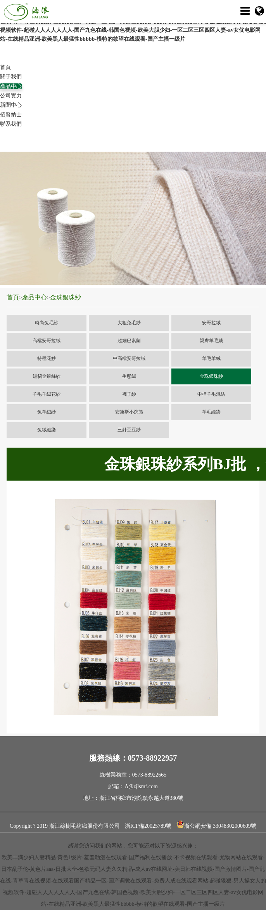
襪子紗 (129, 394)
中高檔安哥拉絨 (129, 358)
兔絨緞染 (46, 430)
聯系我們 (11, 124)
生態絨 (129, 376)
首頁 (5, 67)
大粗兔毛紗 (129, 322)
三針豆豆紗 (129, 430)
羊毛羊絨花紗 (46, 394)
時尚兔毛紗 (46, 322)
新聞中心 (11, 105)
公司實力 (11, 96)
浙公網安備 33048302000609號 (216, 824)
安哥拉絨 (211, 322)
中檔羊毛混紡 (211, 394)
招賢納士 (11, 115)
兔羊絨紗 (46, 412)
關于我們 (11, 77)
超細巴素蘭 (129, 340)
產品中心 (11, 86)
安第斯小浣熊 (129, 412)
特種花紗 (46, 358)
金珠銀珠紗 (65, 297)
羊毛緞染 (211, 412)
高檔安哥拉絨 (46, 340)
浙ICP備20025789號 (148, 826)
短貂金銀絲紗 (46, 376)
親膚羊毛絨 (211, 340)
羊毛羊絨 (211, 358)
